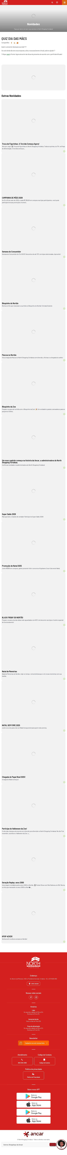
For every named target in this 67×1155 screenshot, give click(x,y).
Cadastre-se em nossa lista (33, 1043)
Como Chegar (33, 984)
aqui (8, 54)
